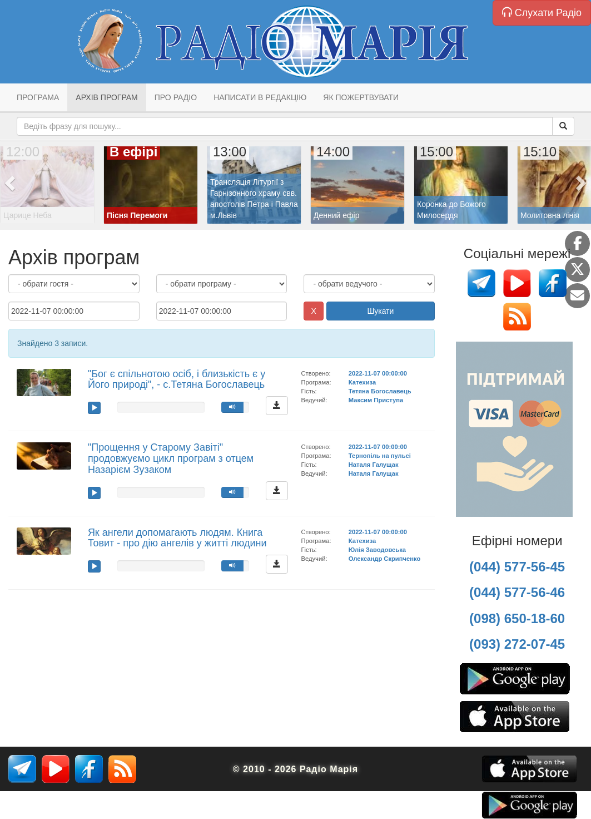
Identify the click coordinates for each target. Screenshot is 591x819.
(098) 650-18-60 (517, 618)
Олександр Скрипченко (384, 558)
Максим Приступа (376, 400)
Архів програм (106, 97)
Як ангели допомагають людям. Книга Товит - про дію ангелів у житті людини (177, 538)
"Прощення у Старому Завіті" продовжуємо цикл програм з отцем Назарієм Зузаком (171, 458)
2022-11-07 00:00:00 (378, 373)
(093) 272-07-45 (517, 644)
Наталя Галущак (374, 464)
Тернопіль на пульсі (380, 455)
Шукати (380, 311)
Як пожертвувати (361, 97)
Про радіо (176, 97)
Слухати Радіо (542, 12)
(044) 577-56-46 (517, 592)
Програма (38, 97)
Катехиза (362, 382)
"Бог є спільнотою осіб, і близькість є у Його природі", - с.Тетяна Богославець (176, 379)
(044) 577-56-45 (517, 566)
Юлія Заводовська (377, 549)
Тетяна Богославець (380, 391)
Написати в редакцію (259, 97)
